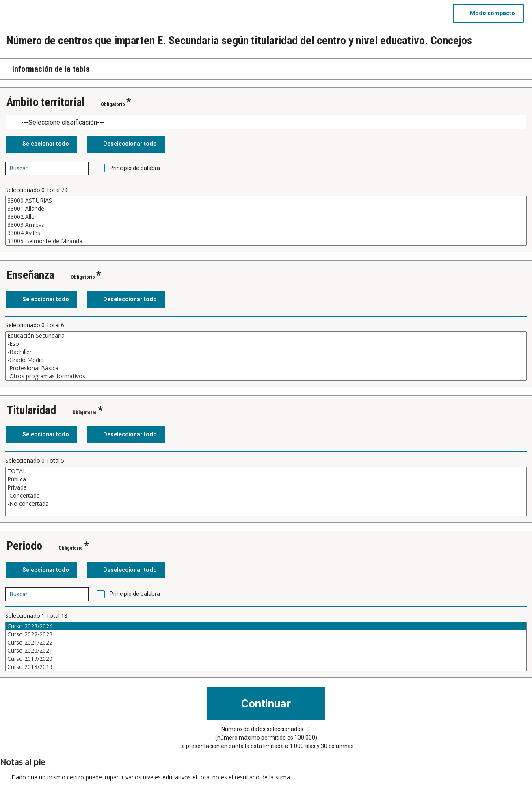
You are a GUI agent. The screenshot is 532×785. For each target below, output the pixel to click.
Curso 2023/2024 (266, 626)
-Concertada (266, 496)
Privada (266, 487)
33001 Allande (266, 209)
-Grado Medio (266, 360)
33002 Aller (266, 217)
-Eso (266, 344)
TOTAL (266, 471)
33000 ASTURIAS (266, 200)
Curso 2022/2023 (266, 634)
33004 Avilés (266, 233)
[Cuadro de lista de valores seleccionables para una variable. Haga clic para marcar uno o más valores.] (266, 221)
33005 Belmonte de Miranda (266, 241)
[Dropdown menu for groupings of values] (266, 122)
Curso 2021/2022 (266, 642)
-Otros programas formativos (266, 376)
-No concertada (266, 504)
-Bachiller (266, 352)
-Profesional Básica (266, 368)
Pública (266, 479)
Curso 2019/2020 (266, 659)
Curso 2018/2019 (266, 667)
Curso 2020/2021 (266, 651)
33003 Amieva (266, 225)
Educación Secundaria (266, 336)
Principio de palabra (135, 168)
